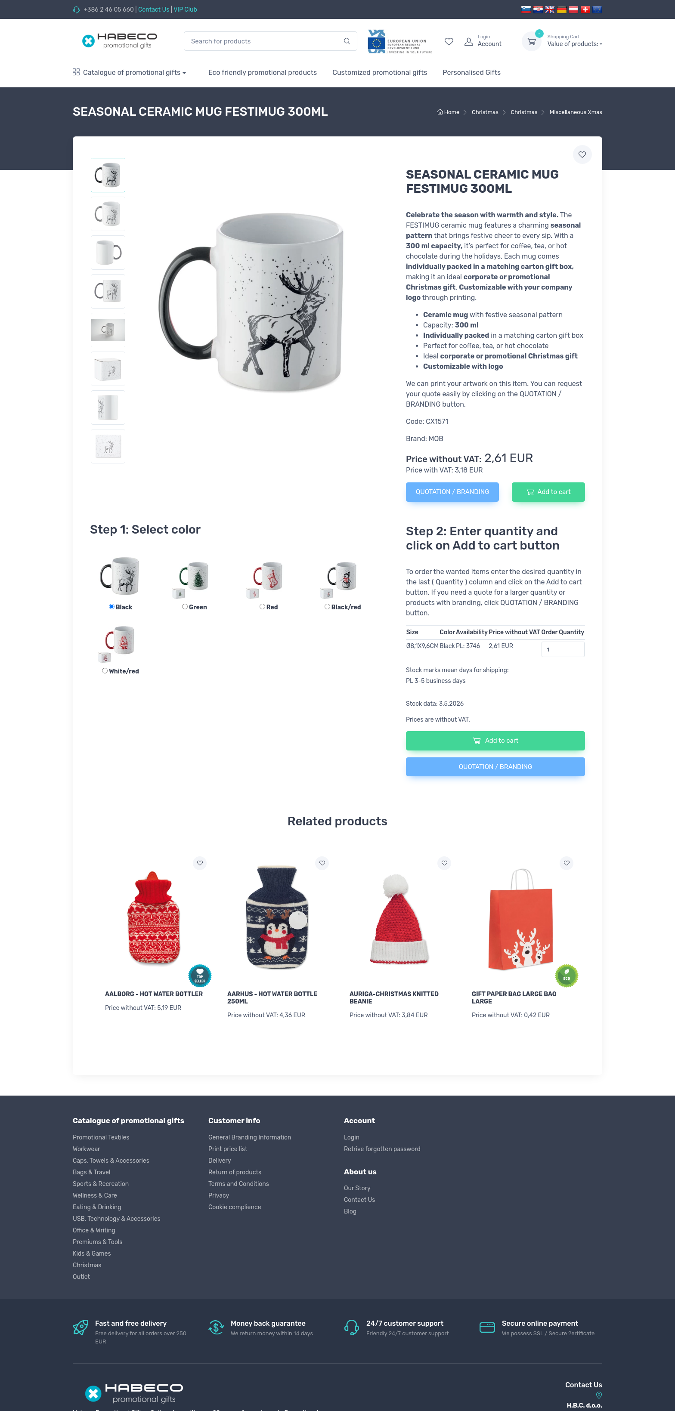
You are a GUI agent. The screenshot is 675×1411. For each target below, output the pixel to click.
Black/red (343, 607)
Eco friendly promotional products (262, 72)
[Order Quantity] (563, 649)
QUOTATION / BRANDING (452, 492)
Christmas (87, 1261)
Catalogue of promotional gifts (126, 72)
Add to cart (548, 492)
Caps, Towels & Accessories (111, 1157)
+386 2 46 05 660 (108, 9)
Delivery (219, 1157)
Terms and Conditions (238, 1180)
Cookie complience (234, 1203)
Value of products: (575, 41)
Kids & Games (92, 1250)
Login (351, 1133)
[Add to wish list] (200, 863)
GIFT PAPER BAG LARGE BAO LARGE (514, 998)
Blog (350, 1208)
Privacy (218, 1191)
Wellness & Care (95, 1191)
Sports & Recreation (101, 1180)
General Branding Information (249, 1133)
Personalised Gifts (472, 72)
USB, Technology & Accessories (117, 1215)
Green (194, 607)
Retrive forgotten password (382, 1145)
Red (269, 607)
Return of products (234, 1168)
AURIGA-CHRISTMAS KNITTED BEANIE (394, 998)
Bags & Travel (91, 1168)
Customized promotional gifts (379, 72)
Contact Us (153, 9)
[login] (485, 41)
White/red (120, 671)
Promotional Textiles (101, 1133)
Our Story (357, 1185)
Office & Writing (94, 1226)
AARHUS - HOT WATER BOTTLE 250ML (272, 998)
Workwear (86, 1145)
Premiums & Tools (97, 1238)
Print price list (227, 1145)
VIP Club (185, 9)
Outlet (81, 1273)
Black (121, 607)
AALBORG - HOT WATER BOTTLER (154, 994)
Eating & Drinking (97, 1203)
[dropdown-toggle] (532, 41)
